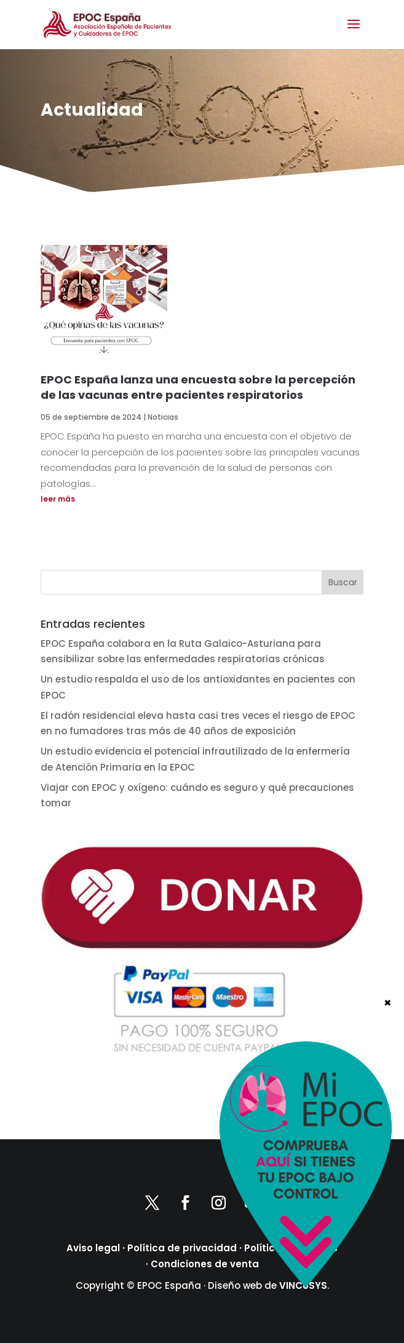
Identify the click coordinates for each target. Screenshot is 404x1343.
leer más (58, 499)
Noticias (163, 417)
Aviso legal (93, 1247)
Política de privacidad (182, 1247)
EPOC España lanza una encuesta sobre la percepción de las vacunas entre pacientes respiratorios (198, 387)
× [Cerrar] (388, 1002)
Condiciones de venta (205, 1263)
